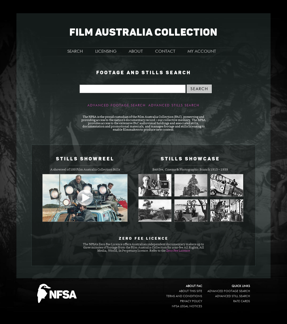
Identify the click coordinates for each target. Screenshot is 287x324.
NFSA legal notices (187, 306)
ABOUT (136, 51)
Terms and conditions (184, 296)
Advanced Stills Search (173, 105)
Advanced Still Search (232, 296)
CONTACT (165, 51)
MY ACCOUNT (202, 51)
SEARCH (75, 51)
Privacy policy (191, 301)
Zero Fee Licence (178, 250)
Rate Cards (241, 301)
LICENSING (106, 51)
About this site (190, 291)
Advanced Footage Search (117, 105)
